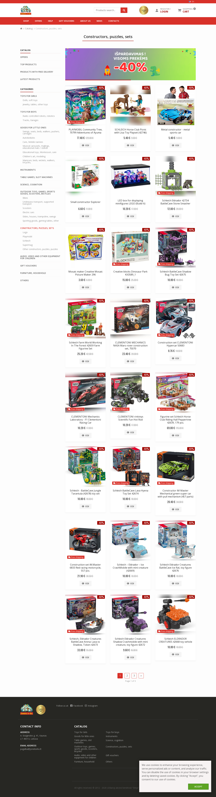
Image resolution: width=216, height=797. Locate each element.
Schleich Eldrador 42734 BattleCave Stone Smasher (175, 202)
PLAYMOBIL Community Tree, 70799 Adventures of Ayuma (85, 131)
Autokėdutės (29, 138)
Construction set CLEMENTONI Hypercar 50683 (175, 344)
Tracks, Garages (30, 120)
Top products (28, 64)
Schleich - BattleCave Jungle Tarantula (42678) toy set (85, 492)
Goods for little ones (33, 128)
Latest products (30, 79)
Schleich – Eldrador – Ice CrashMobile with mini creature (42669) (130, 567)
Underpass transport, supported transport (38, 203)
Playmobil (27, 237)
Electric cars (28, 212)
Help (50, 21)
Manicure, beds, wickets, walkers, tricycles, (39, 161)
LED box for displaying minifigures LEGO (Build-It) (130, 202)
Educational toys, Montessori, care (39, 152)
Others (24, 280)
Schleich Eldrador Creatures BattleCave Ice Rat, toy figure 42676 (175, 567)
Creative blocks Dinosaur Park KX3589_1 (130, 273)
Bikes (25, 198)
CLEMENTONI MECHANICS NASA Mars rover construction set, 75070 (130, 345)
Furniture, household (33, 273)
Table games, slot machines (36, 177)
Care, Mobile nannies (33, 142)
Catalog (29, 28)
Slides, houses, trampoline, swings (39, 217)
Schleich (26, 241)
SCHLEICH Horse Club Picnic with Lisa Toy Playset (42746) (130, 131)
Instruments (28, 170)
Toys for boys (28, 112)
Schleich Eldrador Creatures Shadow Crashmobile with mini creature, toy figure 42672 (130, 641)
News (99, 21)
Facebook (77, 705)
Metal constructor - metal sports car (175, 131)
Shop (26, 21)
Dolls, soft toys (30, 100)
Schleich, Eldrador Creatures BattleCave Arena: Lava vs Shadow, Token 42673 (85, 641)
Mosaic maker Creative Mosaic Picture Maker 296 (85, 273)
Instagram (91, 705)
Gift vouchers (66, 21)
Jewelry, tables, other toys (35, 104)
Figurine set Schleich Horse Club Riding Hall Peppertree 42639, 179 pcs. (175, 419)
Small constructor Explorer (85, 202)
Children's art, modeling (34, 156)
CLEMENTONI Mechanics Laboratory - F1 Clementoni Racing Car (85, 419)
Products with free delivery (36, 72)
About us (85, 21)
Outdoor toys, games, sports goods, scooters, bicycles (37, 193)
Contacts (113, 21)
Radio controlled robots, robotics (39, 116)
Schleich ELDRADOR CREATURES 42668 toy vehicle (175, 640)
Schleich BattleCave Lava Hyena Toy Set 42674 (130, 492)
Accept (198, 786)
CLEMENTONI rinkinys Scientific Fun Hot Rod (130, 418)
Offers (38, 21)
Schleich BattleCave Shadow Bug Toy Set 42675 (175, 273)
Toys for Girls (28, 96)
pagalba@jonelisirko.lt (30, 749)
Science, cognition (31, 185)
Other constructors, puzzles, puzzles (40, 249)
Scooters (27, 208)
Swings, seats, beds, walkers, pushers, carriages (41, 132)
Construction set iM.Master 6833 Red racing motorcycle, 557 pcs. (85, 567)
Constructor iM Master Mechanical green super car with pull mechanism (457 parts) (175, 493)
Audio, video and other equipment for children (40, 257)
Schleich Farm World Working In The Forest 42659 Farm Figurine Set (85, 345)
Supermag (28, 245)
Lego (25, 232)
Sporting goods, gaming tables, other (41, 221)
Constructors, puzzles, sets (37, 228)
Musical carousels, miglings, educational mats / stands (36, 147)
